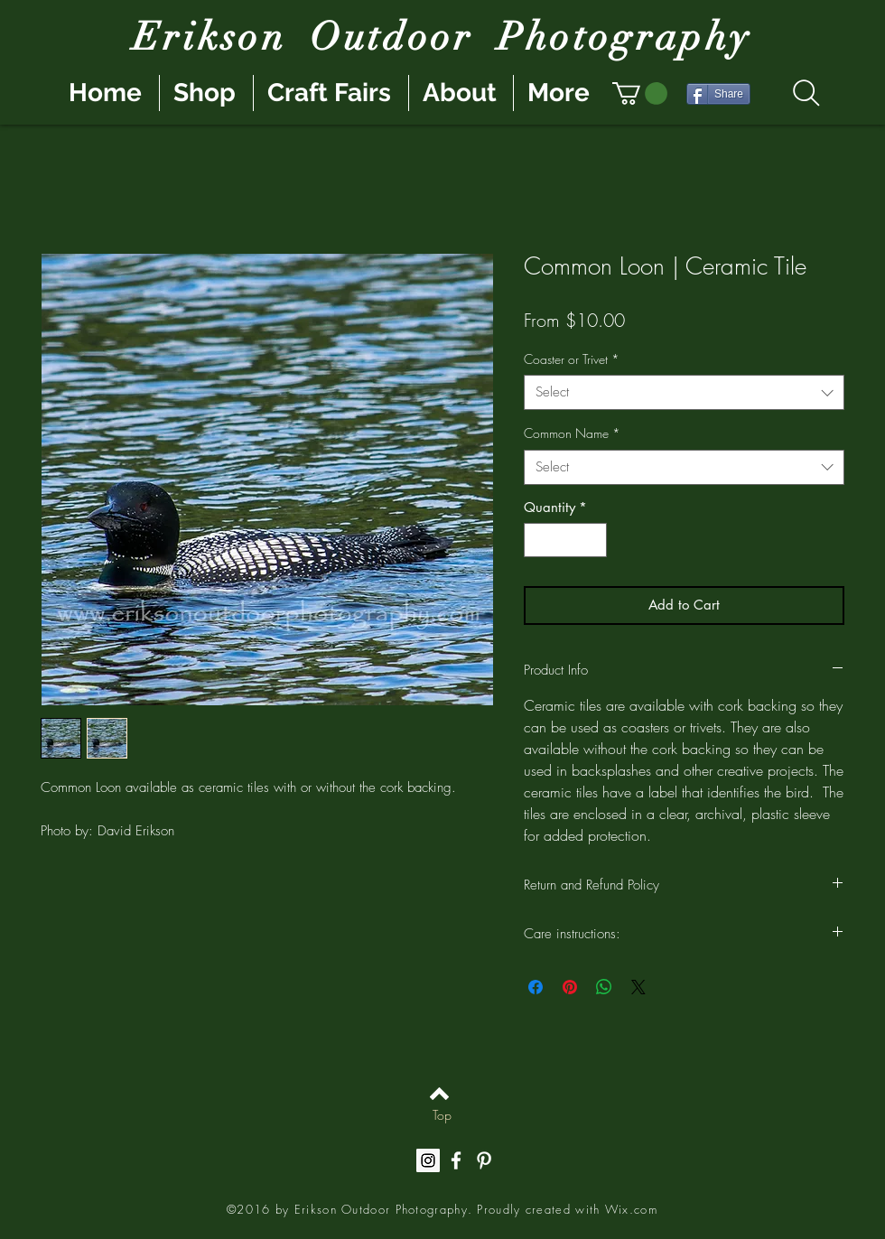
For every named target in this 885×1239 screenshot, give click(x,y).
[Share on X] (638, 987)
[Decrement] (538, 540)
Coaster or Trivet (572, 359)
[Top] (442, 1115)
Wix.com (631, 1209)
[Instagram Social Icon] (428, 1160)
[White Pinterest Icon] (484, 1160)
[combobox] (684, 392)
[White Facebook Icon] (456, 1160)
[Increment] (593, 540)
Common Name (572, 433)
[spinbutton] (566, 540)
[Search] (806, 93)
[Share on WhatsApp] (604, 987)
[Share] (718, 94)
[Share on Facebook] (535, 987)
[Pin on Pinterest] (570, 987)
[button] (639, 93)
